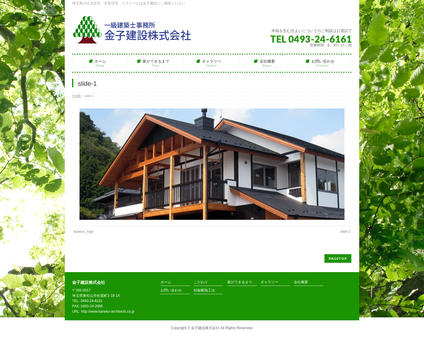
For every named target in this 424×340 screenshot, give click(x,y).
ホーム (165, 282)
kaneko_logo (84, 232)
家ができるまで (239, 282)
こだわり (201, 282)
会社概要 (301, 282)
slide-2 (345, 232)
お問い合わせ (171, 290)
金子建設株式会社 (205, 328)
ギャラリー (269, 282)
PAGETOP (338, 258)
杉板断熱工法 (204, 290)
